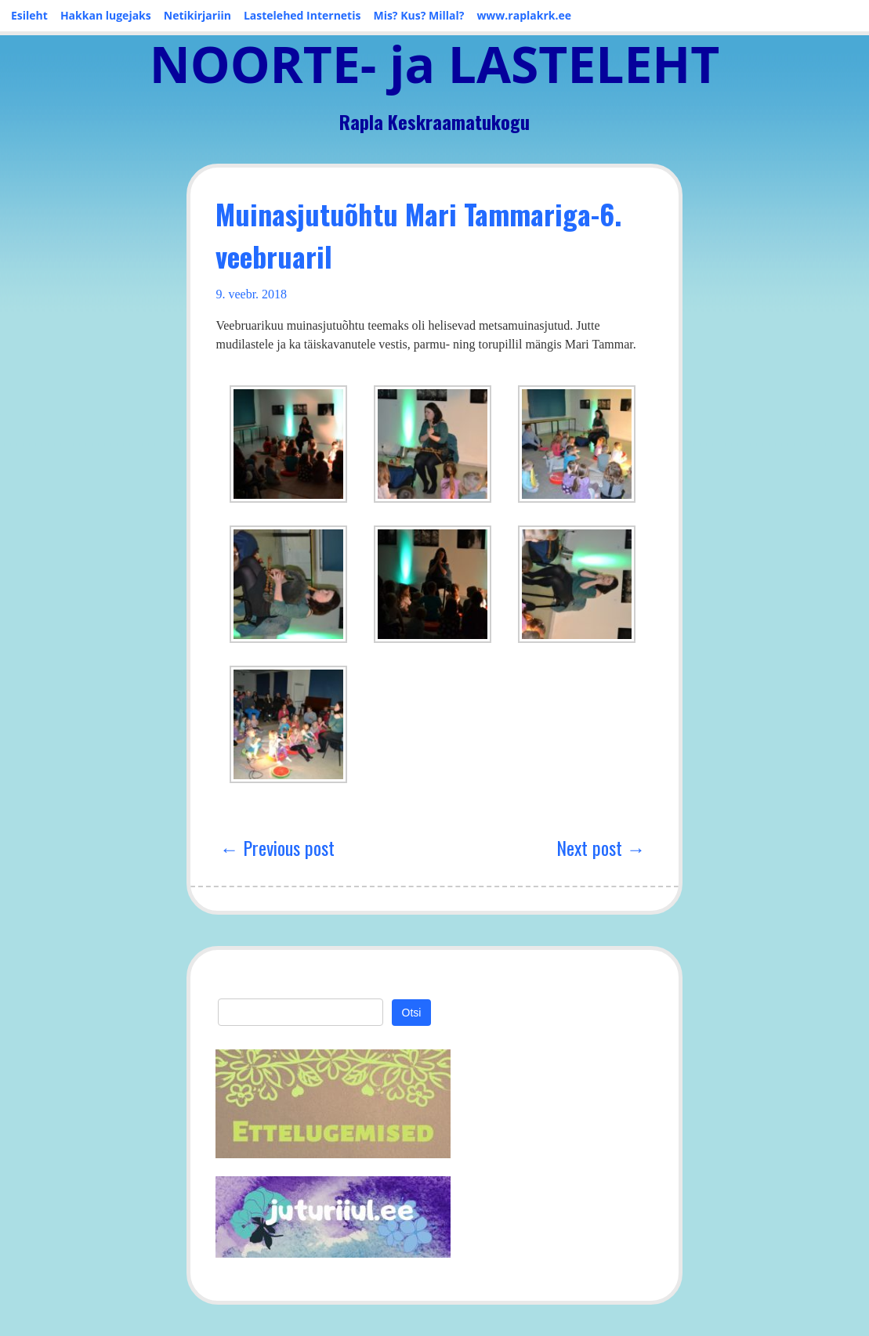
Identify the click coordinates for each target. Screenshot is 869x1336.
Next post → (601, 847)
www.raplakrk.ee (523, 15)
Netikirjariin (197, 15)
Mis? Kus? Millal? (418, 15)
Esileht (29, 15)
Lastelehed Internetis (302, 15)
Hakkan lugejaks (105, 15)
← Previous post (277, 847)
